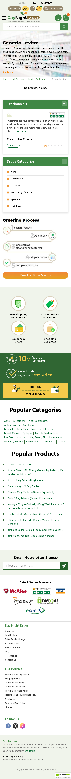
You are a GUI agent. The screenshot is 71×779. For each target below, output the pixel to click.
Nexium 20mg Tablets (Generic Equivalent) (31, 492)
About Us (9, 631)
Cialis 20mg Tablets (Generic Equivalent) (30, 498)
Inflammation (56, 438)
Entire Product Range (15, 639)
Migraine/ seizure (13, 442)
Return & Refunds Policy (16, 691)
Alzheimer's (19, 421)
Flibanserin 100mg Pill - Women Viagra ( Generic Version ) (33, 522)
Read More (30, 751)
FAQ (7, 652)
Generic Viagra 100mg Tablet (23, 487)
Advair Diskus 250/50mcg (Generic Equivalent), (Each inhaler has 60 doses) (36, 473)
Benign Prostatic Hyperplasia (20, 429)
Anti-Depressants (39, 421)
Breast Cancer (12, 433)
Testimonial (11, 656)
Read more (8, 72)
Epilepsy (27, 433)
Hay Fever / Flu (38, 438)
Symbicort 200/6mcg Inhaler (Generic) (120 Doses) (35, 514)
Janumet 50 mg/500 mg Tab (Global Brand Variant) (35, 530)
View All (13, 145)
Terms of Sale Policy (15, 687)
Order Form (33, 275)
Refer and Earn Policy (15, 703)
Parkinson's (49, 442)
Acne (7, 421)
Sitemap (9, 707)
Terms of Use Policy (14, 683)
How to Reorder (12, 647)
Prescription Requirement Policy (20, 695)
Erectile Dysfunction (37, 79)
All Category (18, 79)
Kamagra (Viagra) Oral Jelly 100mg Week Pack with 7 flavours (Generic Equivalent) (36, 506)
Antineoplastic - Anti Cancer (20, 425)
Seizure (62, 442)
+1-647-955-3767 (39, 3)
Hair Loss (22, 438)
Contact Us (10, 660)
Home (5, 79)
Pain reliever (32, 442)
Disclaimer (10, 699)
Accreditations (12, 643)
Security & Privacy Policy (17, 674)
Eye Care (8, 438)
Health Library (12, 635)
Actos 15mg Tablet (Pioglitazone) (26, 481)
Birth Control (46, 429)
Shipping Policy (12, 678)
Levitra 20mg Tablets (19, 465)
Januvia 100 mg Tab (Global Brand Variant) (31, 536)
